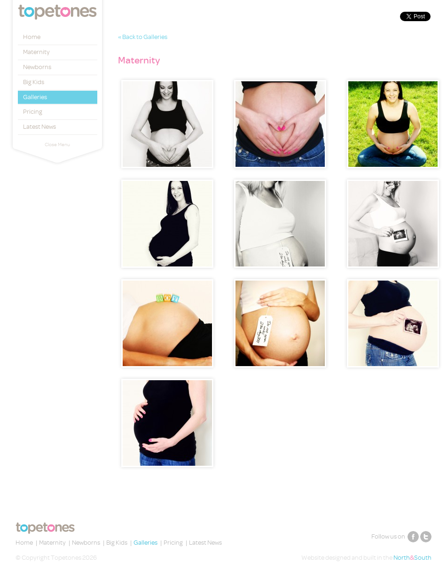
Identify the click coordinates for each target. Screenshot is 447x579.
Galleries (35, 97)
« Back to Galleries (142, 36)
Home (31, 36)
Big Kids (33, 82)
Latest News (39, 126)
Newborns (37, 66)
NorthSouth (412, 557)
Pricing (32, 111)
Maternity (36, 51)
